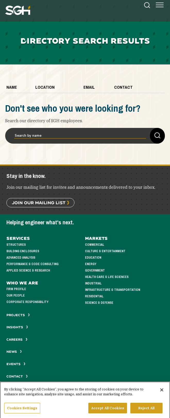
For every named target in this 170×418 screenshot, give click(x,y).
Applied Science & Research (28, 270)
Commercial (94, 245)
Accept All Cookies (107, 411)
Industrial (93, 283)
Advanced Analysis (20, 257)
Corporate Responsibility (27, 302)
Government (95, 270)
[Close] (161, 393)
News (14, 352)
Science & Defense (99, 303)
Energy (90, 264)
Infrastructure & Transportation (112, 290)
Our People (15, 295)
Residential (94, 296)
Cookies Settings (22, 411)
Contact (17, 376)
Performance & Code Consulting (32, 264)
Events (16, 364)
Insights (17, 327)
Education (93, 257)
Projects (18, 315)
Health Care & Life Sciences (107, 277)
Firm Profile (16, 289)
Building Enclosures (22, 251)
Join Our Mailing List (38, 202)
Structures (16, 245)
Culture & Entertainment (105, 251)
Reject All (146, 411)
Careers (17, 339)
